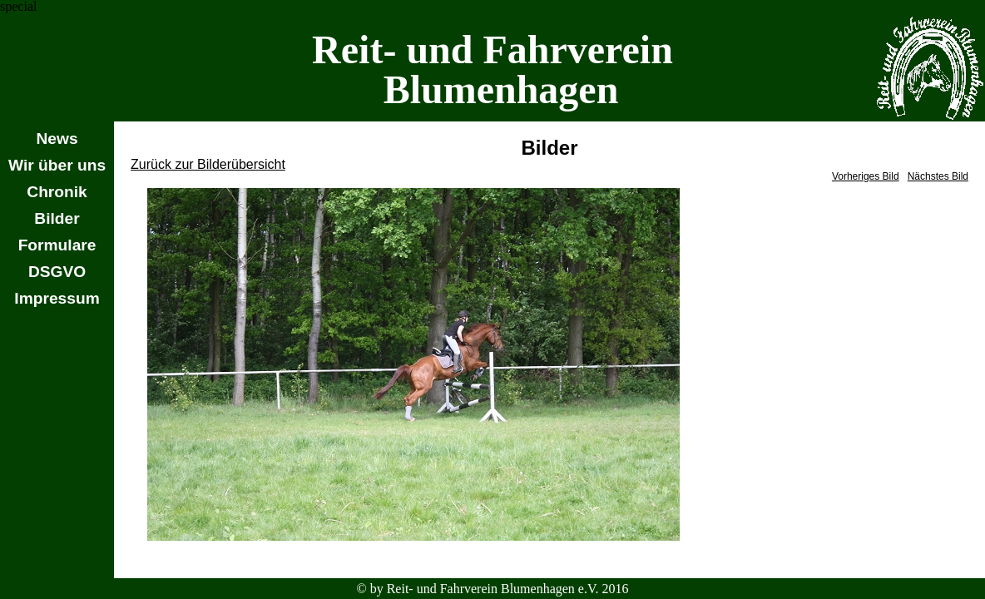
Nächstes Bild (938, 176)
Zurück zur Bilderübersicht (208, 164)
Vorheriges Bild (865, 176)
